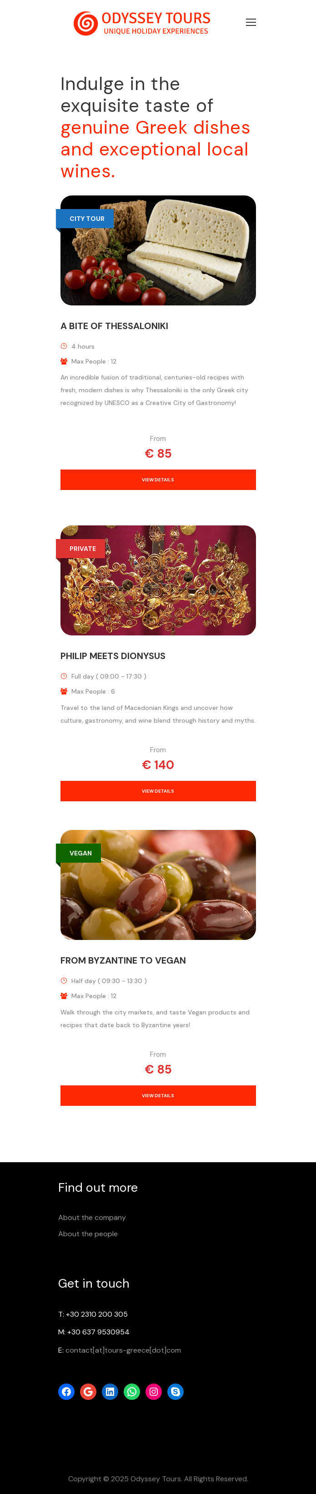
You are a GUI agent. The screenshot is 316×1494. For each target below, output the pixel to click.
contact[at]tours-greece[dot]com (123, 1350)
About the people (88, 1234)
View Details (158, 480)
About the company (92, 1217)
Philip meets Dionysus (113, 656)
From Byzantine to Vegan (123, 960)
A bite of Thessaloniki (114, 326)
